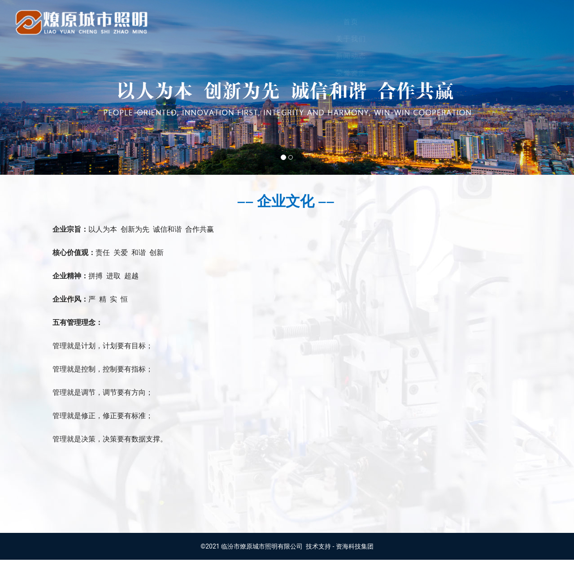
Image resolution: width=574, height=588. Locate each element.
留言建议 (481, 21)
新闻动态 (287, 21)
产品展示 (384, 21)
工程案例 (432, 21)
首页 (198, 21)
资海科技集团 (355, 574)
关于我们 (239, 21)
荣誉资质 (336, 21)
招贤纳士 (529, 21)
